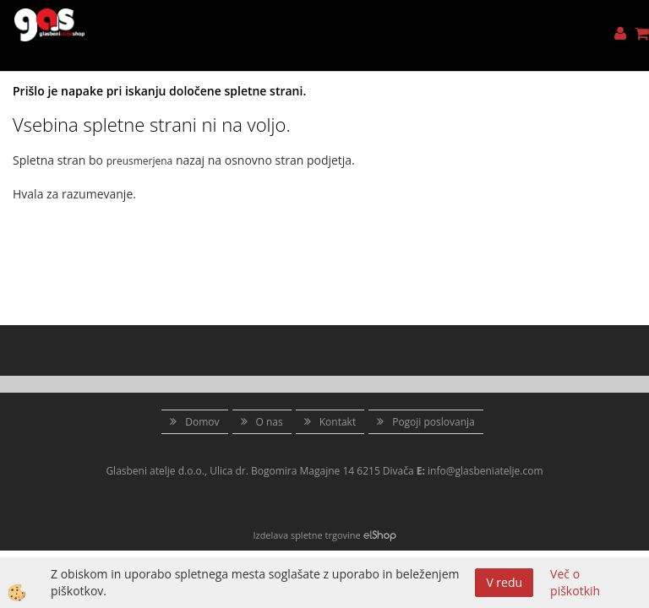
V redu (504, 582)
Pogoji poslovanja (433, 422)
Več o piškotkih (575, 582)
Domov (202, 422)
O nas (269, 422)
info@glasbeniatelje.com (485, 471)
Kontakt (337, 422)
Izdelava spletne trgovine (306, 535)
